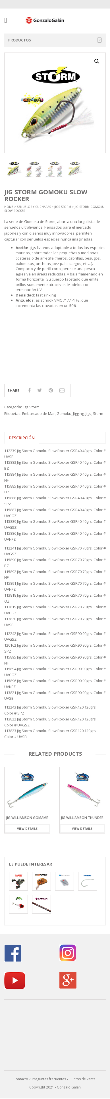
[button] (97, 61)
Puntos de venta (83, 1079)
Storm (98, 413)
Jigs (88, 413)
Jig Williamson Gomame (27, 817)
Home (8, 207)
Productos (55, 40)
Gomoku (64, 413)
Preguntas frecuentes (49, 1079)
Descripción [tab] (22, 437)
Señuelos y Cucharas (34, 207)
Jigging (78, 413)
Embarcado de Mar (38, 413)
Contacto (20, 1079)
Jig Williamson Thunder (82, 817)
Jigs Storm (62, 207)
